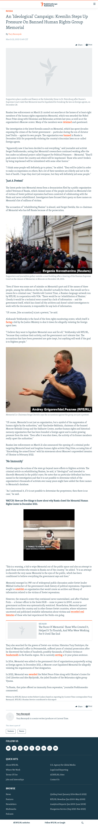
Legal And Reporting (59, 770)
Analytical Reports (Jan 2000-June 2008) (68, 804)
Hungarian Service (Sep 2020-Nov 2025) (68, 809)
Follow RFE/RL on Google (55, 823)
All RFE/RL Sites (57, 775)
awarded (33, 674)
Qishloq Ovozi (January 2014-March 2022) (68, 794)
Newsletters (11, 804)
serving (59, 655)
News (8, 794)
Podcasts (9, 814)
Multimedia (11, 809)
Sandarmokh (12, 655)
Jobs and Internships (15, 780)
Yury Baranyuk (15, 34)
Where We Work (13, 770)
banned (67, 135)
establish (19, 589)
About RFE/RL (12, 765)
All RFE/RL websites (21, 823)
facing (9, 322)
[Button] (78, 45)
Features (9, 799)
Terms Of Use (12, 775)
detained (67, 122)
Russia (9, 11)
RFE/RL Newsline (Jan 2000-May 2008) (67, 799)
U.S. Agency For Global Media (63, 765)
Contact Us (54, 780)
